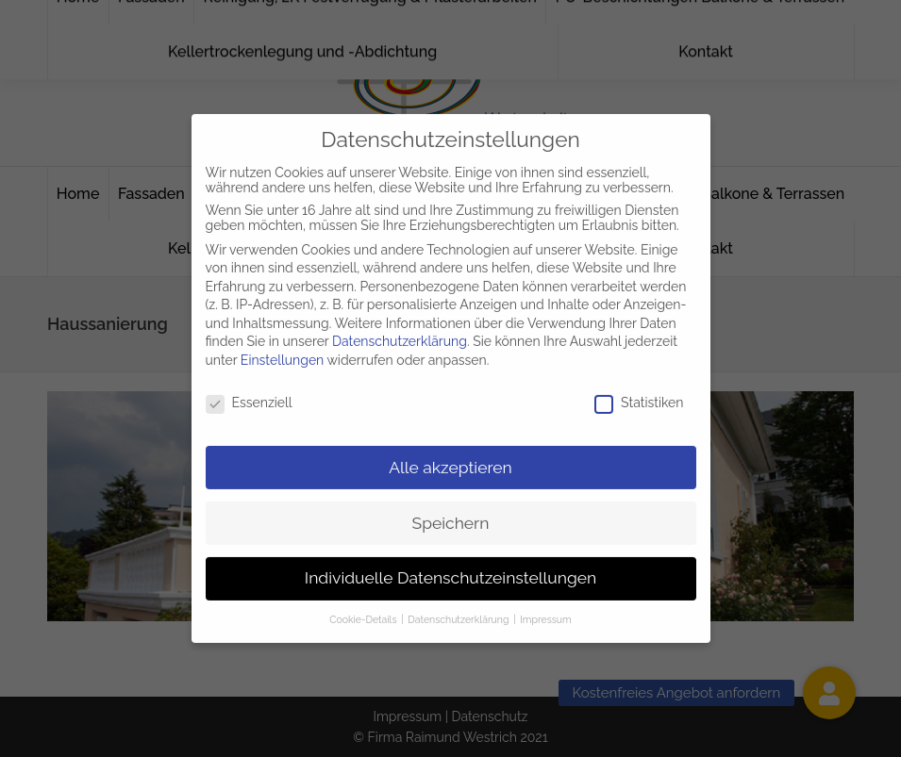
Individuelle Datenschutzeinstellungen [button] (450, 569)
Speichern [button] (451, 513)
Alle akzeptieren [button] (450, 458)
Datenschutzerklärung (399, 332)
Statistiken (638, 394)
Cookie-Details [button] (364, 611)
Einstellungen (282, 351)
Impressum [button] (545, 611)
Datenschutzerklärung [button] (459, 611)
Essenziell (249, 394)
